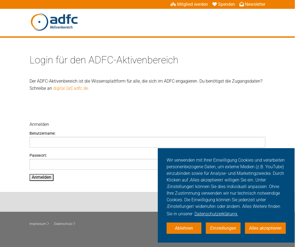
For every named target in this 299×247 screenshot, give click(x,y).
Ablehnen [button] (184, 228)
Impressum (40, 224)
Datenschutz (65, 224)
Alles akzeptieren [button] (265, 228)
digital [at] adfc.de (70, 88)
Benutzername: (147, 139)
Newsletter (252, 4)
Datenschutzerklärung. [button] (216, 213)
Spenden (223, 4)
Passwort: (147, 161)
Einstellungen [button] (223, 228)
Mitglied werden (189, 4)
